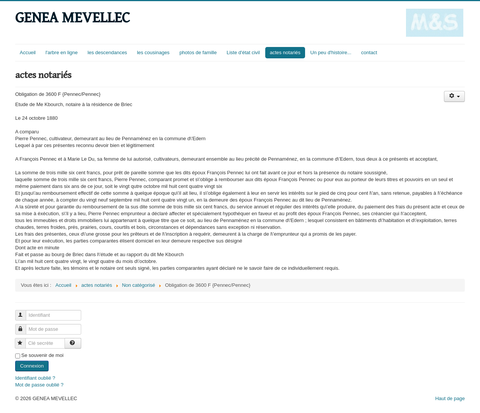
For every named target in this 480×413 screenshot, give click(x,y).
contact (369, 52)
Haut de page (450, 398)
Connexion (32, 366)
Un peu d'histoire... (330, 52)
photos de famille (198, 52)
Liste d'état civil (243, 52)
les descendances (107, 52)
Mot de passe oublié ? (39, 385)
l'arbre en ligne (62, 52)
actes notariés (285, 52)
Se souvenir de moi (42, 355)
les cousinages (153, 52)
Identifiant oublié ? (35, 378)
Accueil (28, 52)
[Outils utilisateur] (454, 96)
